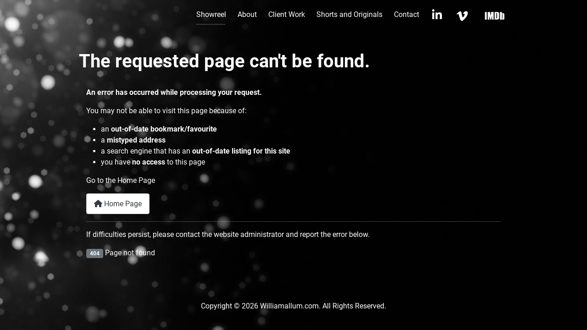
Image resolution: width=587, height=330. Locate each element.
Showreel (211, 14)
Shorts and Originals (349, 14)
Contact (406, 14)
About (247, 14)
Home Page (118, 203)
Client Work (286, 14)
